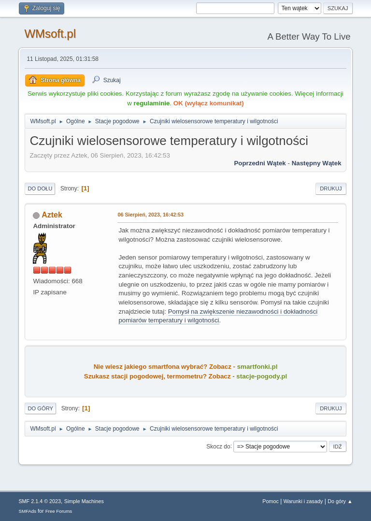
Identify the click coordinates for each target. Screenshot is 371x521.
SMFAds (27, 511)
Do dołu (40, 188)
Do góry (40, 408)
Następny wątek (317, 163)
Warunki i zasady (303, 501)
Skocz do (218, 446)
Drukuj (331, 188)
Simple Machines (84, 501)
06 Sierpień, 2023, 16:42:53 (150, 214)
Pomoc (270, 501)
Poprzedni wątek (259, 163)
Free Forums (58, 511)
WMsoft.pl (50, 33)
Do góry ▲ (340, 501)
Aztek (52, 215)
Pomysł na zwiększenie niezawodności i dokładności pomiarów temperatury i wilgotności (217, 316)
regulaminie (152, 103)
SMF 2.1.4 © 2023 (39, 501)
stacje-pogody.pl (261, 376)
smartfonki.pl (257, 366)
